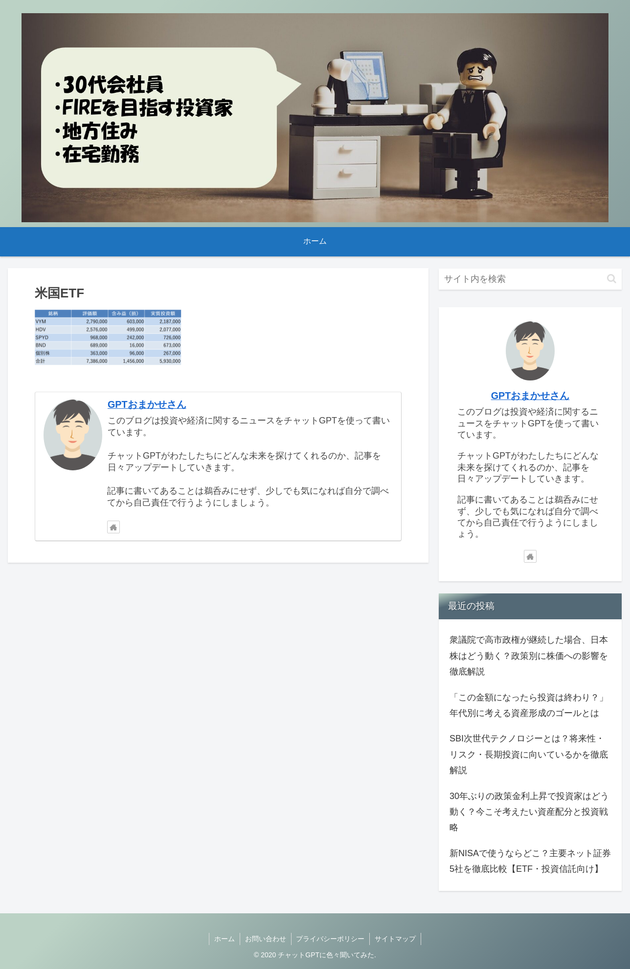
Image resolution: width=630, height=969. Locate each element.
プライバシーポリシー (330, 939)
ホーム (224, 939)
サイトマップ (395, 939)
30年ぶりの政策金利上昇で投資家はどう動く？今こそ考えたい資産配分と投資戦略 (529, 812)
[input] (530, 279)
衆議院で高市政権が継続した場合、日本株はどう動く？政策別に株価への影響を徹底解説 (529, 655)
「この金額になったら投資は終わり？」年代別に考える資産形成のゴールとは (529, 705)
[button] (611, 278)
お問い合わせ (265, 939)
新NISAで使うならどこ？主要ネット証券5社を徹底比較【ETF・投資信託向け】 (530, 861)
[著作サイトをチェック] (113, 527)
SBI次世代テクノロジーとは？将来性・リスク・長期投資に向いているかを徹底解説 (529, 754)
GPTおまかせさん (147, 404)
